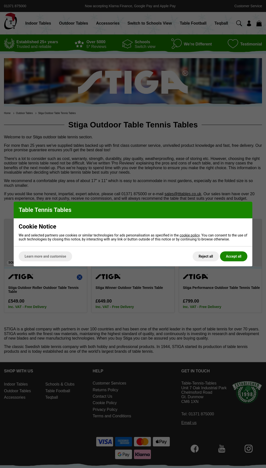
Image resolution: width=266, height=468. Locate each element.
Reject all (206, 256)
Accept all (233, 256)
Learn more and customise (45, 256)
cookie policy (189, 235)
